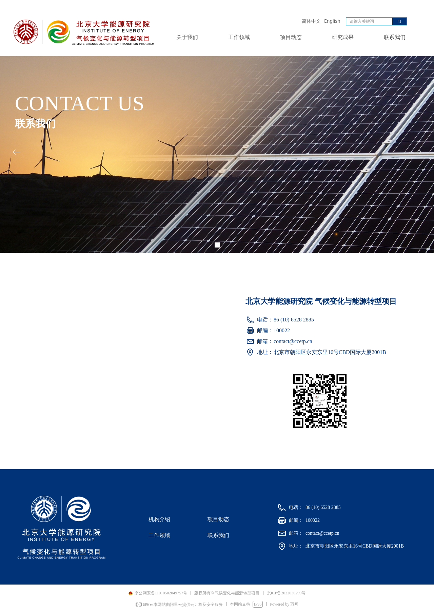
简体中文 (311, 21)
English (332, 21)
